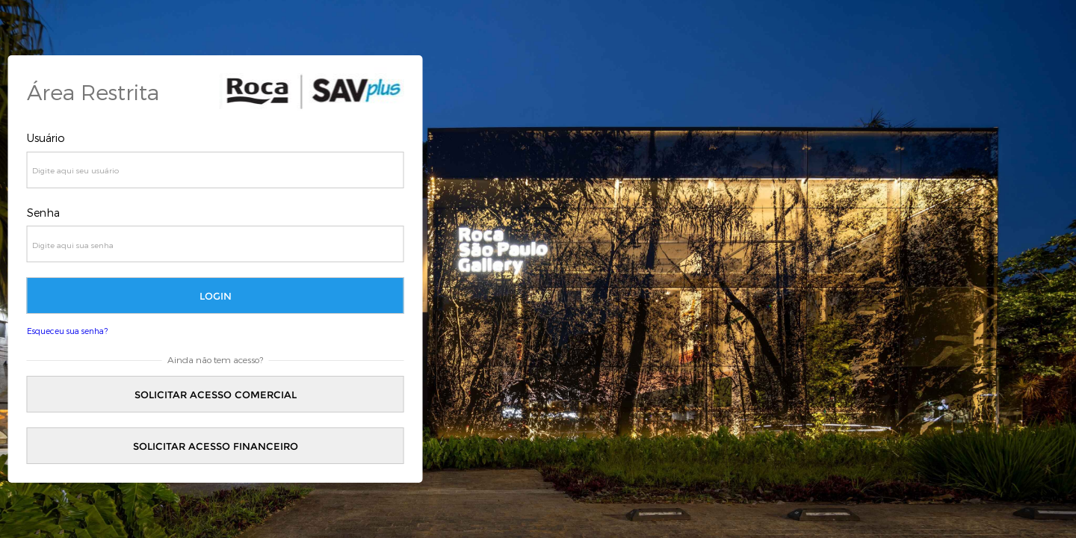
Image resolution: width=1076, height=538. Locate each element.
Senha (43, 212)
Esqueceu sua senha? (67, 331)
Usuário (46, 138)
